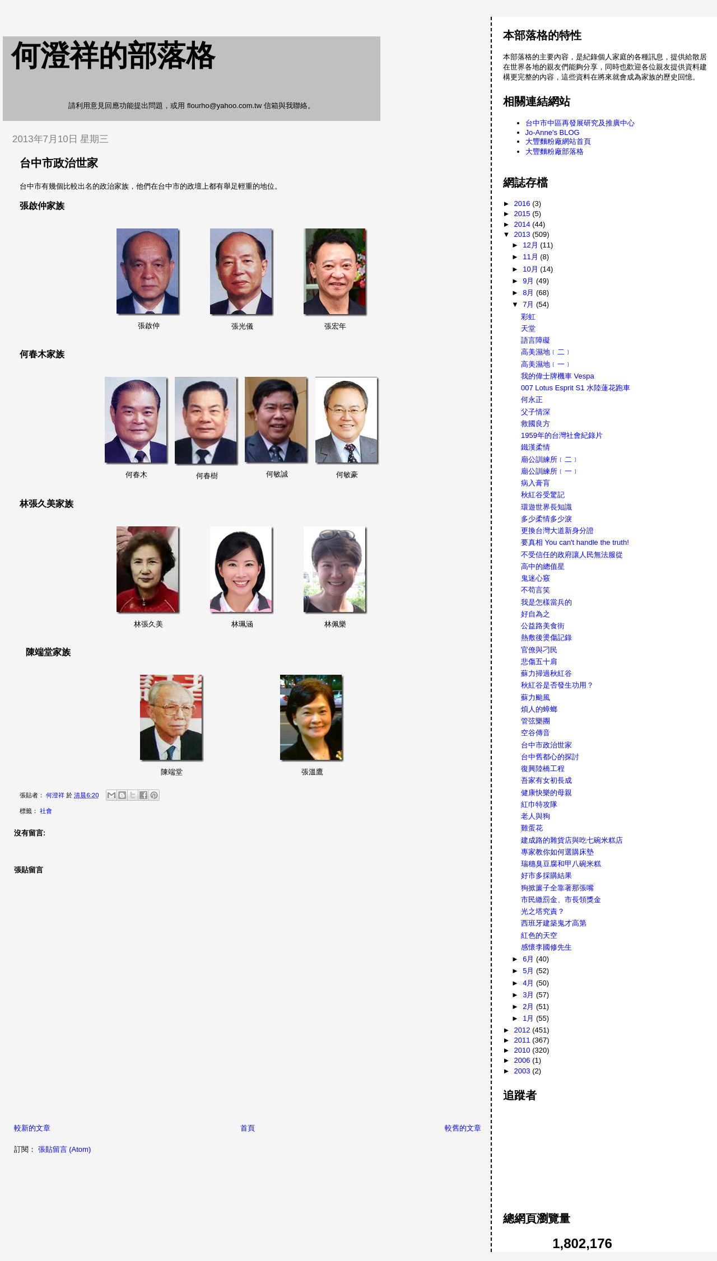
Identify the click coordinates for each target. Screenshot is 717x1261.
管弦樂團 (535, 721)
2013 (523, 234)
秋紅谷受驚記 (543, 495)
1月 (529, 1018)
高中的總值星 (543, 566)
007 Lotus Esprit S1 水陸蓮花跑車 (575, 388)
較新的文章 (32, 1128)
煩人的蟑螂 (539, 709)
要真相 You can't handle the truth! (575, 542)
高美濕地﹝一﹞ (546, 364)
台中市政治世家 (546, 745)
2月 (529, 1006)
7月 (529, 304)
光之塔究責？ (543, 911)
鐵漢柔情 (535, 447)
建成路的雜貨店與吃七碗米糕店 (572, 840)
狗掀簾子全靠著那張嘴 (557, 888)
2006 (523, 1060)
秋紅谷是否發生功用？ (557, 685)
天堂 (528, 328)
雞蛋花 (532, 828)
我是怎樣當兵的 (546, 602)
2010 (523, 1050)
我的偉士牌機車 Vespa (557, 376)
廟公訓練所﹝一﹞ (550, 471)
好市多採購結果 (546, 875)
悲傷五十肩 (539, 661)
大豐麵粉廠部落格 (554, 151)
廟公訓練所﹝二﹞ (550, 459)
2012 (523, 1030)
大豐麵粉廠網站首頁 (558, 141)
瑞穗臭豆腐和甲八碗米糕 (561, 864)
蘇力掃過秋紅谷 (546, 673)
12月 (531, 245)
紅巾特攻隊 (539, 804)
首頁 (247, 1128)
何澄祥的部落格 (113, 55)
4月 (529, 983)
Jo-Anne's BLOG (552, 132)
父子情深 (535, 412)
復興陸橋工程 (543, 768)
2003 (523, 1071)
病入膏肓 (535, 483)
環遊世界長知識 (546, 507)
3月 (529, 995)
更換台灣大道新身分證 (557, 530)
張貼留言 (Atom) (64, 1149)
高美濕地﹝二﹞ (546, 352)
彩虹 (528, 316)
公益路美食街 (543, 626)
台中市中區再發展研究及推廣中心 (580, 123)
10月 (531, 269)
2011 (523, 1040)
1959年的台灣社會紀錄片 (562, 435)
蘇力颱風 (535, 697)
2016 (523, 203)
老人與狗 (535, 816)
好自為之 (535, 614)
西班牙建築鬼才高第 (553, 923)
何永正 (532, 399)
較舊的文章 (463, 1128)
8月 (529, 292)
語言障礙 (535, 340)
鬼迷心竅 (535, 578)
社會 (46, 810)
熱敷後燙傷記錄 (546, 637)
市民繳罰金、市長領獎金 (561, 899)
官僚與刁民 (539, 650)
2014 (523, 224)
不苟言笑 (535, 590)
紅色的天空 (539, 935)
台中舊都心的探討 (550, 757)
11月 (531, 257)
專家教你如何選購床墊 (557, 852)
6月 (529, 959)
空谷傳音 (535, 732)
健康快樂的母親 (546, 792)
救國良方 (535, 423)
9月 (529, 281)
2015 (523, 213)
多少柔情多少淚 (546, 519)
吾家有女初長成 (546, 780)
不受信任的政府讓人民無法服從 (572, 554)
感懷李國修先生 (546, 947)
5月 (529, 970)
